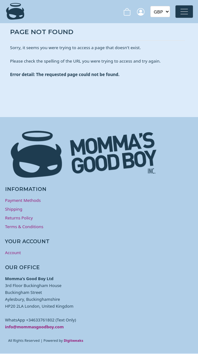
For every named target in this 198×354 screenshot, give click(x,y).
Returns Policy (19, 218)
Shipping (13, 209)
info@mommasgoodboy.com (34, 327)
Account (13, 252)
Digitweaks (73, 340)
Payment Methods (23, 200)
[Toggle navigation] (184, 11)
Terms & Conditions (24, 226)
